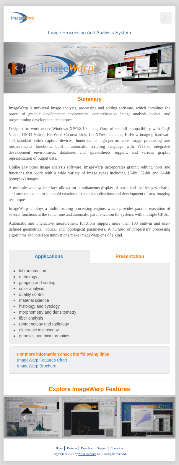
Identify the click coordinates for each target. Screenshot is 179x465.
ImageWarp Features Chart (42, 360)
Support (102, 448)
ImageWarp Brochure (36, 366)
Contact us (117, 448)
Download (87, 448)
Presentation (129, 256)
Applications (49, 256)
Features (72, 448)
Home (59, 448)
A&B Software (87, 454)
